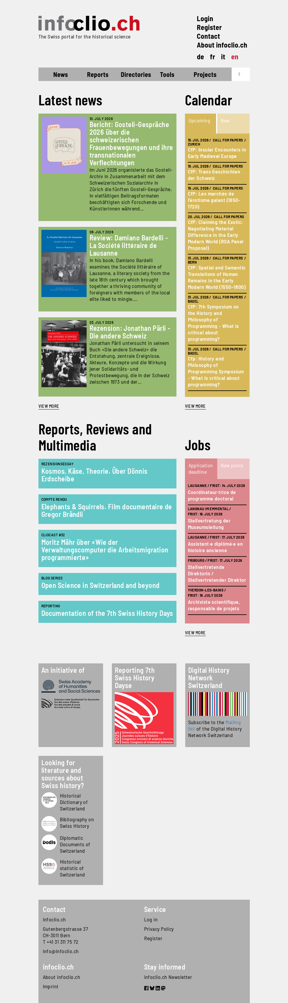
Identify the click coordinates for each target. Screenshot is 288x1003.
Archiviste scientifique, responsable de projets (214, 605)
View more (48, 406)
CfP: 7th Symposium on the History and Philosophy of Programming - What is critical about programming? (213, 322)
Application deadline (200, 468)
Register (209, 27)
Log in (151, 919)
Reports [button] (98, 74)
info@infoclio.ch (61, 951)
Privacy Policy (159, 929)
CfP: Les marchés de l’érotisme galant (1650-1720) (214, 200)
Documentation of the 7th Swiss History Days (107, 613)
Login (205, 18)
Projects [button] (205, 74)
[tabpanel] (217, 265)
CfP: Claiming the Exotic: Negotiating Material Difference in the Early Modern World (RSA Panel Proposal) (216, 235)
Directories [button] (136, 74)
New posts (232, 465)
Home (49, 75)
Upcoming (199, 120)
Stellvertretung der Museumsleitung (209, 523)
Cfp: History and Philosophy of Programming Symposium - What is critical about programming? (216, 371)
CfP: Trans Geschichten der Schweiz (214, 174)
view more (195, 406)
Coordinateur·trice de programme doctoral (212, 495)
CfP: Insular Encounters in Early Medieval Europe (217, 152)
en (235, 56)
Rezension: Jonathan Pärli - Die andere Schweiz (130, 332)
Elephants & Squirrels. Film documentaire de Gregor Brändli (106, 510)
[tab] (201, 124)
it (223, 56)
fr (212, 56)
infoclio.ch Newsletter (168, 977)
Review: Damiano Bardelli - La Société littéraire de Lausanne (129, 245)
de (200, 56)
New (225, 120)
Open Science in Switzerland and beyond (100, 585)
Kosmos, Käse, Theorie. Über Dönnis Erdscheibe (94, 475)
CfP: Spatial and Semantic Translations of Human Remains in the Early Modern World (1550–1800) (217, 277)
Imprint (51, 986)
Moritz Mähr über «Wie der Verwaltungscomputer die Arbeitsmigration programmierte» (105, 550)
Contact (208, 36)
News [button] (60, 74)
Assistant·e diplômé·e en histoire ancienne (215, 546)
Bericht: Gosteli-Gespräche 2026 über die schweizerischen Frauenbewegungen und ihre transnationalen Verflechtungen (131, 143)
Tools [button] (167, 74)
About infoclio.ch (222, 45)
